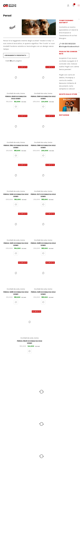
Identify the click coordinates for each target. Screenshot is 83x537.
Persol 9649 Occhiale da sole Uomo (29, 342)
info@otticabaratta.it (70, 46)
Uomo (22, 93)
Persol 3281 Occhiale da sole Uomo (16, 244)
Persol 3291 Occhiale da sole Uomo (43, 293)
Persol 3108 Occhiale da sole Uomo (43, 97)
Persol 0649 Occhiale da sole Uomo (15, 97)
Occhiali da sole (13, 93)
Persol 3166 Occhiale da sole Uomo (43, 146)
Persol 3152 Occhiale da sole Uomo (16, 146)
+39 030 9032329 (68, 44)
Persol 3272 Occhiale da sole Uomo (43, 195)
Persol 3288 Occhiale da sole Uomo (43, 244)
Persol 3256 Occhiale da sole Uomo (15, 195)
